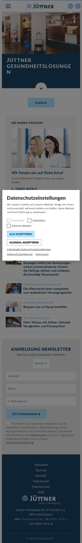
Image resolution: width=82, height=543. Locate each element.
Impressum (42, 254)
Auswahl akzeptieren (24, 242)
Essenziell (18, 220)
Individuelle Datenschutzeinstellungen (29, 249)
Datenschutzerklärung (19, 254)
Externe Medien (21, 226)
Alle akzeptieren (20, 234)
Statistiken (38, 220)
